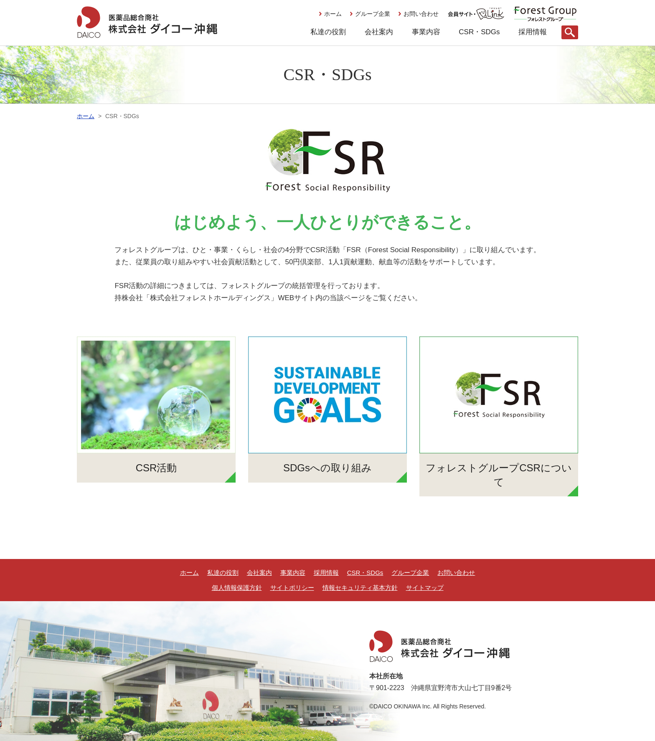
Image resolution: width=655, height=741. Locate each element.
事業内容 (426, 32)
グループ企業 (372, 13)
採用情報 (532, 32)
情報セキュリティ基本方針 (360, 587)
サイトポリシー (292, 587)
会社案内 (379, 32)
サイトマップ (425, 587)
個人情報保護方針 (237, 587)
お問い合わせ (421, 13)
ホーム (333, 13)
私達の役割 (328, 32)
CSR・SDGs (479, 32)
